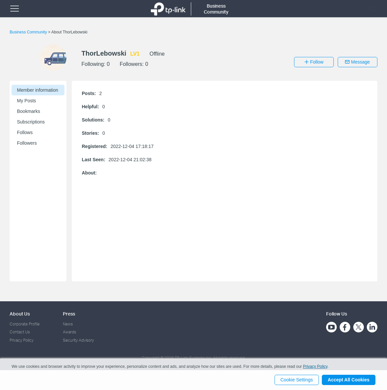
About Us (20, 314)
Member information (37, 90)
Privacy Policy (21, 340)
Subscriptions (31, 121)
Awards (69, 331)
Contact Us (20, 331)
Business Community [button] (216, 9)
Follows (24, 132)
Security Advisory (78, 340)
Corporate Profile (25, 323)
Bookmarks (28, 111)
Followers (27, 143)
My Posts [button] (26, 100)
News (68, 323)
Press (69, 314)
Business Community (29, 32)
